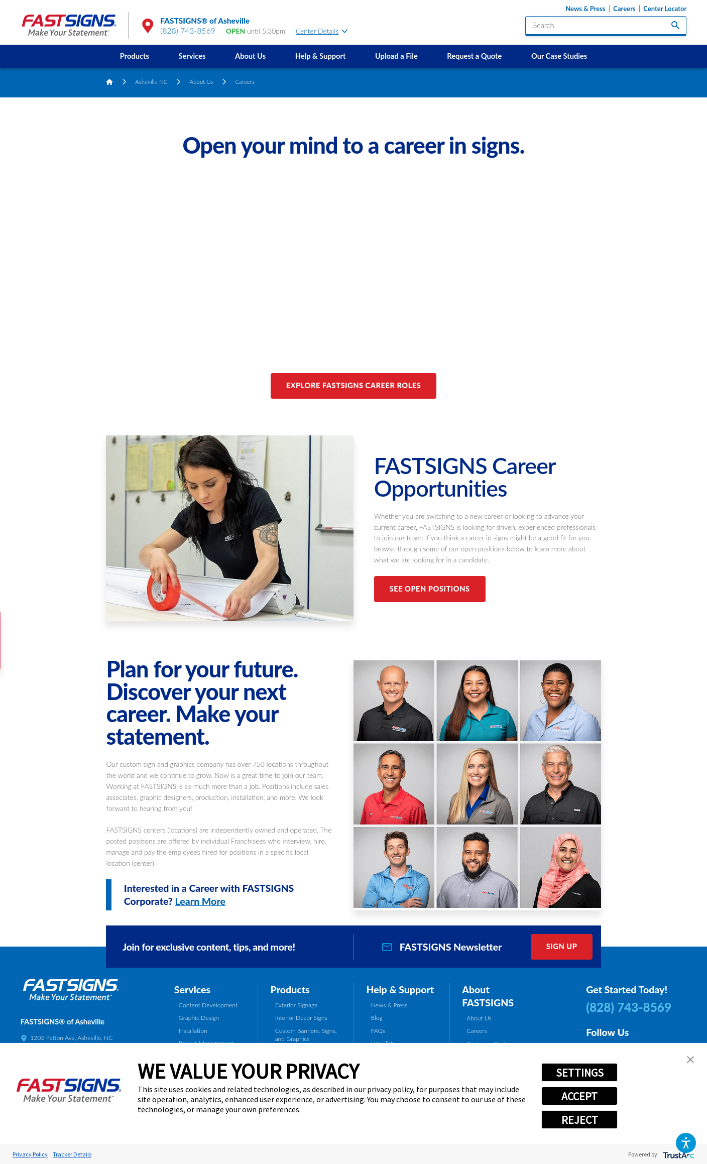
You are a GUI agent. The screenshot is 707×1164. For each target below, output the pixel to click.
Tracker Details (72, 1154)
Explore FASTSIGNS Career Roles (353, 385)
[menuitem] (134, 56)
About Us (250, 56)
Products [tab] (290, 989)
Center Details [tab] (322, 31)
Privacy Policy (30, 1154)
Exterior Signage (296, 1005)
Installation (193, 1030)
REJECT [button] (579, 1120)
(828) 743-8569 (187, 30)
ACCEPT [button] (579, 1096)
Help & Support (320, 56)
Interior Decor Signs (301, 1017)
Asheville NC (151, 81)
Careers (624, 8)
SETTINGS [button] (580, 1073)
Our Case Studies (559, 56)
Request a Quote (474, 56)
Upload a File (396, 56)
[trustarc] (677, 1154)
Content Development (208, 1005)
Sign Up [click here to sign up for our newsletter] (561, 946)
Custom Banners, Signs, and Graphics (306, 1034)
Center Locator (664, 8)
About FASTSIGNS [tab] (488, 996)
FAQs (378, 1030)
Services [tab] (192, 989)
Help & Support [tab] (400, 989)
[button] (686, 1143)
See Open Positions (430, 589)
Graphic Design (199, 1017)
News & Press (585, 8)
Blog (377, 1017)
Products (134, 56)
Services (191, 56)
